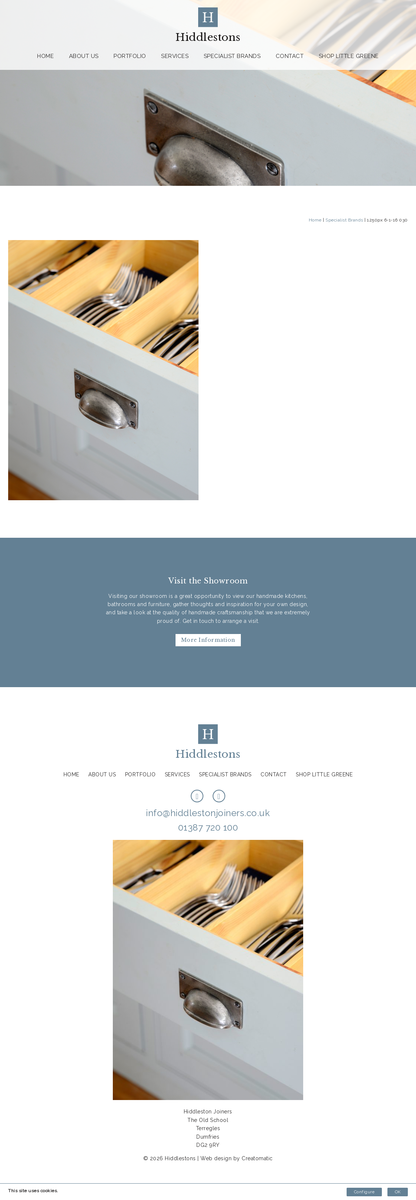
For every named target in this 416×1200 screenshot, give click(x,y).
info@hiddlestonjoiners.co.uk (208, 813)
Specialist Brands (232, 56)
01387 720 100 (208, 827)
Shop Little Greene (349, 56)
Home (45, 56)
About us (84, 56)
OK (397, 1192)
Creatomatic (257, 1158)
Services (175, 56)
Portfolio (130, 56)
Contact (290, 56)
